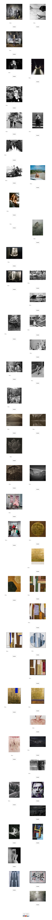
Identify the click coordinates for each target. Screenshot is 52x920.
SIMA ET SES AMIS (30, 918)
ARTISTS (25, 916)
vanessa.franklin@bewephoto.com (39, 1)
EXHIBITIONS (18, 916)
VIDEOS (34, 916)
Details (14, 26)
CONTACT (46, 916)
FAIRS (30, 916)
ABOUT (12, 916)
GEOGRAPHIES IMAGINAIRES (42, 918)
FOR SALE (40, 916)
